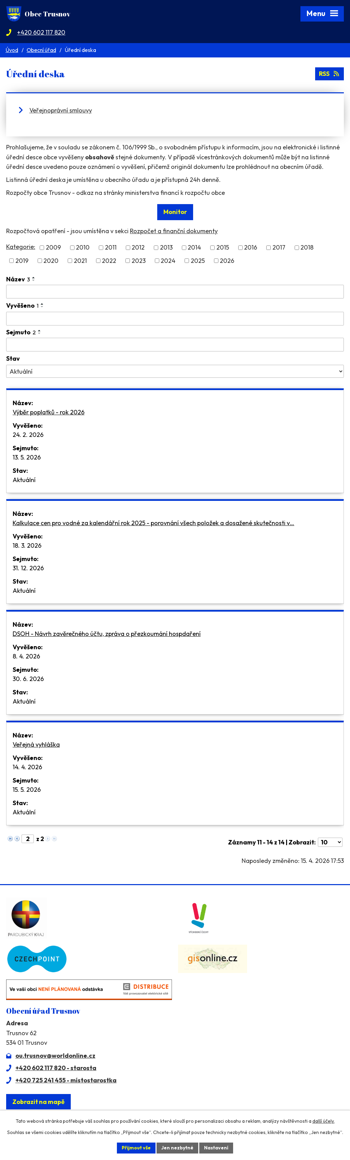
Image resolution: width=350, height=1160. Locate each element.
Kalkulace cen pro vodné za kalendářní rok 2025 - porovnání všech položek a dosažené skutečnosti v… (153, 523)
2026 (227, 261)
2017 (278, 248)
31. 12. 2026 (28, 568)
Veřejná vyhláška (36, 744)
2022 (109, 261)
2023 (139, 261)
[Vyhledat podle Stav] (175, 371)
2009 (53, 248)
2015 (222, 248)
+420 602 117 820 (41, 32)
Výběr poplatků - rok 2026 (48, 412)
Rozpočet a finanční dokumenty (174, 231)
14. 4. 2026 (27, 767)
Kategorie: (20, 247)
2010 (83, 248)
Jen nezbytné (177, 1148)
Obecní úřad (41, 49)
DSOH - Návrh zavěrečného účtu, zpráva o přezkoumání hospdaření (107, 634)
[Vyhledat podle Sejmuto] (175, 344)
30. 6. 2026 (28, 679)
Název (18, 279)
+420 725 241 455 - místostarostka (66, 1080)
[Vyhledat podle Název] (175, 291)
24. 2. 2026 (28, 435)
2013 (166, 248)
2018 (306, 248)
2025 (198, 261)
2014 (194, 248)
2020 (50, 261)
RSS (329, 74)
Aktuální (24, 480)
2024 (168, 261)
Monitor (175, 212)
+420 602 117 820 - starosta (55, 1068)
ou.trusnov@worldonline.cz (55, 1055)
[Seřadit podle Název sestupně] (34, 280)
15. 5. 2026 (27, 790)
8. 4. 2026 (26, 656)
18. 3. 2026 (27, 545)
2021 (80, 261)
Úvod (11, 49)
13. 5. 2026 (27, 457)
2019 (21, 261)
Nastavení (216, 1148)
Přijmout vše (136, 1148)
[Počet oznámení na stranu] (330, 842)
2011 (111, 248)
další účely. (323, 1121)
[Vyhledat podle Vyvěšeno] (175, 318)
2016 (250, 248)
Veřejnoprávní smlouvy (60, 110)
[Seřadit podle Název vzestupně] (34, 277)
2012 (138, 248)
